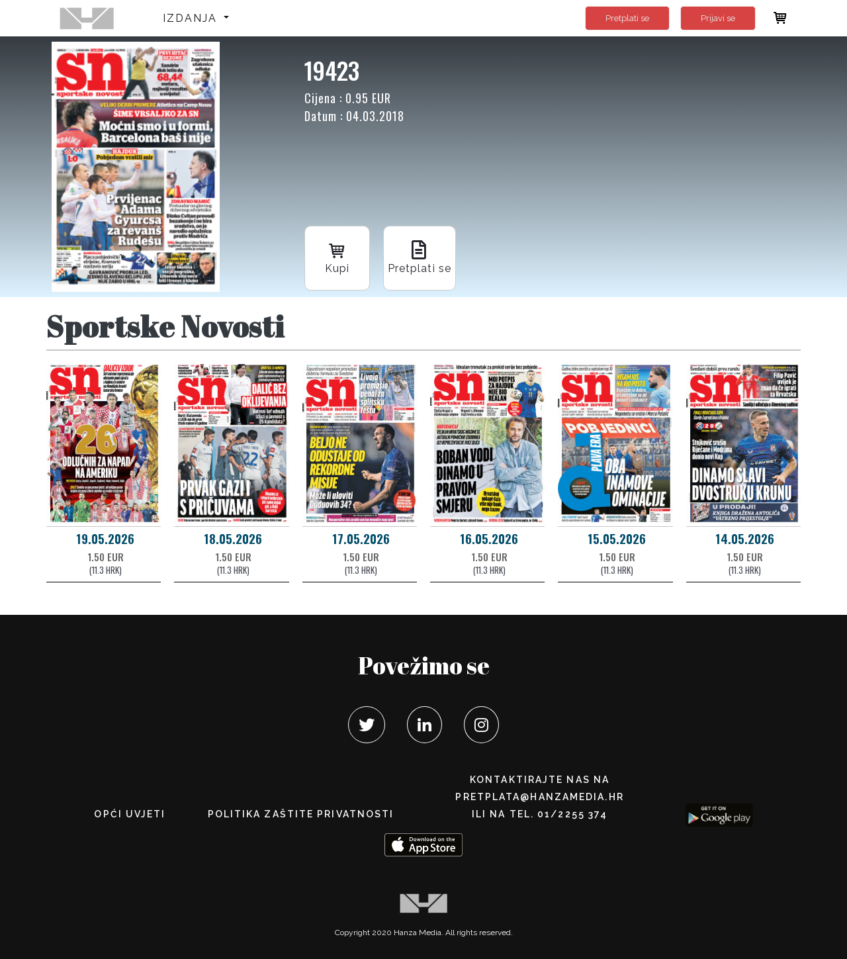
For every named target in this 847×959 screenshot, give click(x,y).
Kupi (337, 256)
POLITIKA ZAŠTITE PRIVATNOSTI (301, 814)
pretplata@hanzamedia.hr (539, 797)
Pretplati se (627, 18)
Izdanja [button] (192, 18)
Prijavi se (718, 18)
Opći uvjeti (129, 814)
